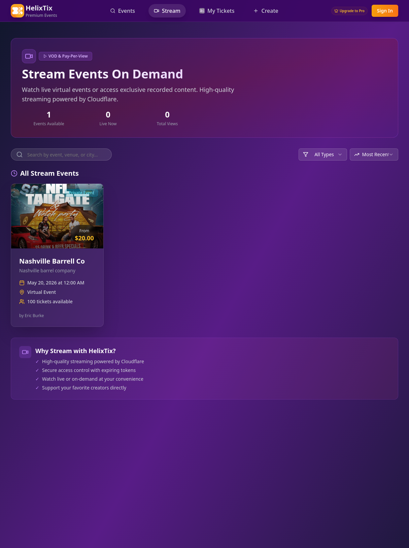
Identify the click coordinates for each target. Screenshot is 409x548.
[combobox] (323, 154)
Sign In (385, 10)
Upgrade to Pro (349, 10)
